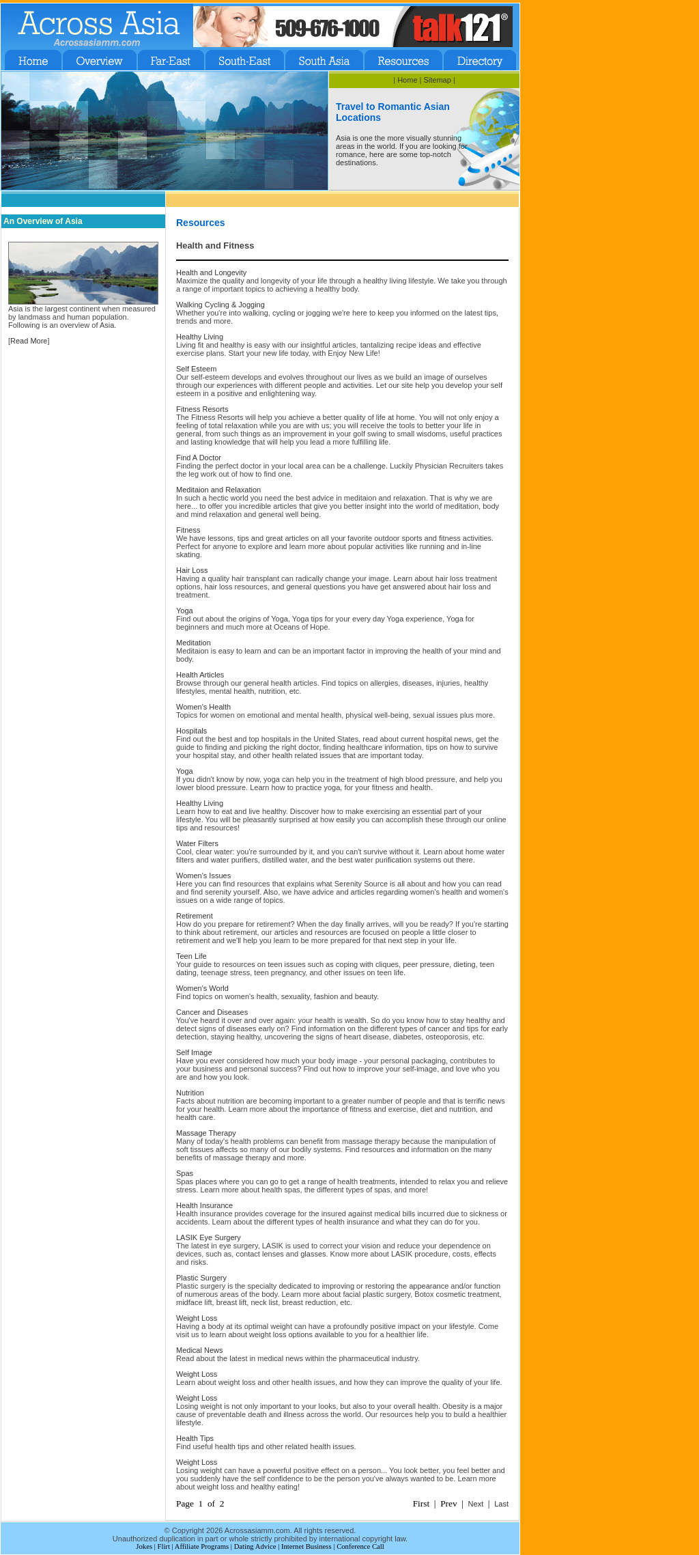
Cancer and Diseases (212, 1012)
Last (501, 1504)
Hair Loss (192, 570)
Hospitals (191, 731)
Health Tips (195, 1438)
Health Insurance (204, 1205)
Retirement (194, 916)
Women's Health (203, 707)
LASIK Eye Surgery (208, 1237)
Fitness (188, 530)
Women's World (202, 988)
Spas (184, 1173)
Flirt (164, 1546)
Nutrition (190, 1093)
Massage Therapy (206, 1133)
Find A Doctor (198, 457)
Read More (28, 341)
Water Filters (197, 843)
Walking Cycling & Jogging (220, 304)
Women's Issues (203, 875)
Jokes (144, 1546)
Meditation (193, 643)
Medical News (199, 1350)
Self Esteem (196, 369)
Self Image (194, 1052)
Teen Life (191, 956)
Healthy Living (199, 337)
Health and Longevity (211, 272)
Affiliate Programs (202, 1546)
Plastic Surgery (201, 1278)
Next (476, 1504)
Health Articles (200, 675)
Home (407, 80)
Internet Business (306, 1546)
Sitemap (437, 80)
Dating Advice (255, 1546)
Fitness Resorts (202, 409)
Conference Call (360, 1546)
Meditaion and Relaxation (218, 490)
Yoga (184, 610)
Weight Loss (196, 1318)
